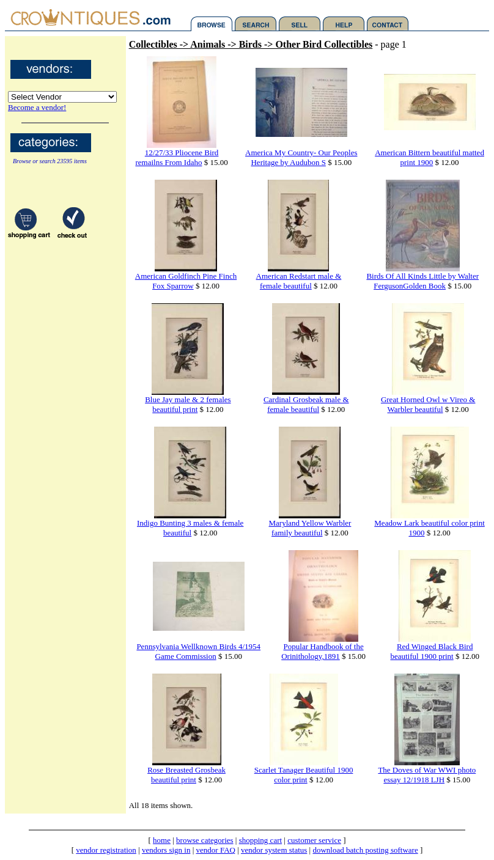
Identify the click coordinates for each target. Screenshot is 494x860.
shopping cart (260, 840)
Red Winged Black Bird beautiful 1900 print (431, 651)
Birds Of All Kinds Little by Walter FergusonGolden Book (422, 280)
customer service (314, 840)
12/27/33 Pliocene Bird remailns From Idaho (176, 157)
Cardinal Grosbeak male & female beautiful (306, 404)
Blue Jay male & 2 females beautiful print (187, 404)
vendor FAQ (215, 849)
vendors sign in (166, 849)
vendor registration (106, 849)
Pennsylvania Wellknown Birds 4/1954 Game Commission (198, 651)
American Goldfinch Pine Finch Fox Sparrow (186, 280)
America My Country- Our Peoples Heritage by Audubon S (301, 157)
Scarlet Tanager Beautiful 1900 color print (303, 774)
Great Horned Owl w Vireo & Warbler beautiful (428, 404)
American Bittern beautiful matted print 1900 (429, 157)
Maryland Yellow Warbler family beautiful (310, 527)
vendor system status (274, 849)
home (162, 840)
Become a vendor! (37, 107)
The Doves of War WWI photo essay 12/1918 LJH (427, 774)
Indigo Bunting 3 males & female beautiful (190, 527)
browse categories (205, 840)
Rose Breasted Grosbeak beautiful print (186, 774)
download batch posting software (365, 849)
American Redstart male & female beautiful (299, 280)
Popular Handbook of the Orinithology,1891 (322, 651)
